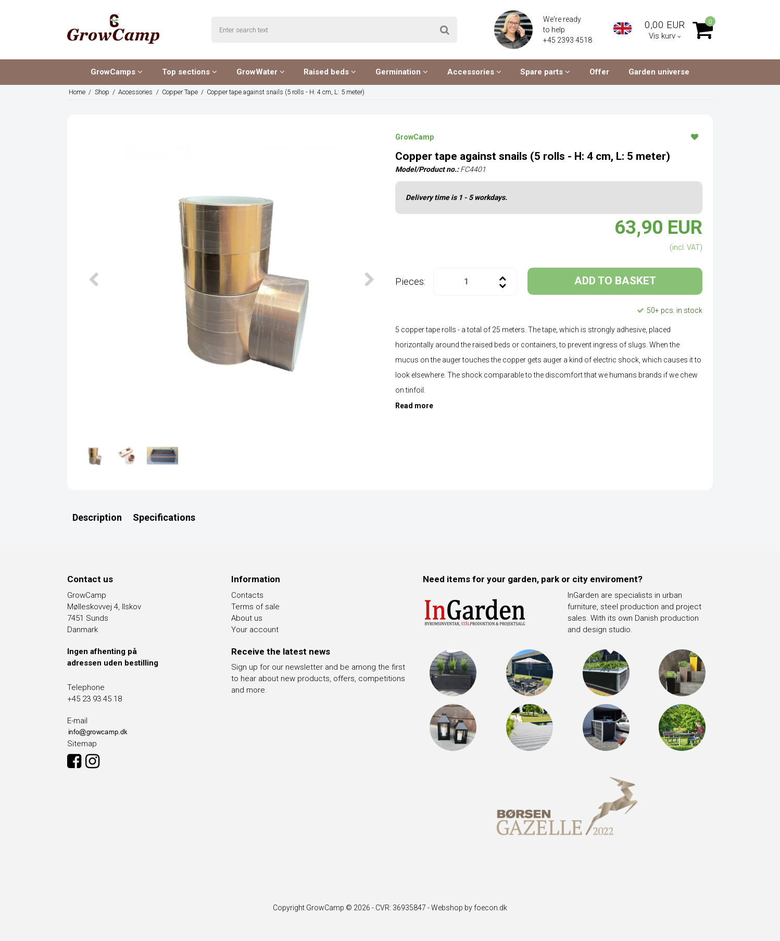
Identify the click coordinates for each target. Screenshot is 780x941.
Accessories (474, 72)
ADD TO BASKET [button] (615, 280)
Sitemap (82, 743)
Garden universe (658, 72)
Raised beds (330, 72)
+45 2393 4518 (568, 40)
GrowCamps (117, 72)
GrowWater (260, 72)
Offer (599, 72)
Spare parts (545, 72)
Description (97, 517)
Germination (401, 72)
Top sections (189, 72)
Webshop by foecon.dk (469, 908)
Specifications (164, 517)
